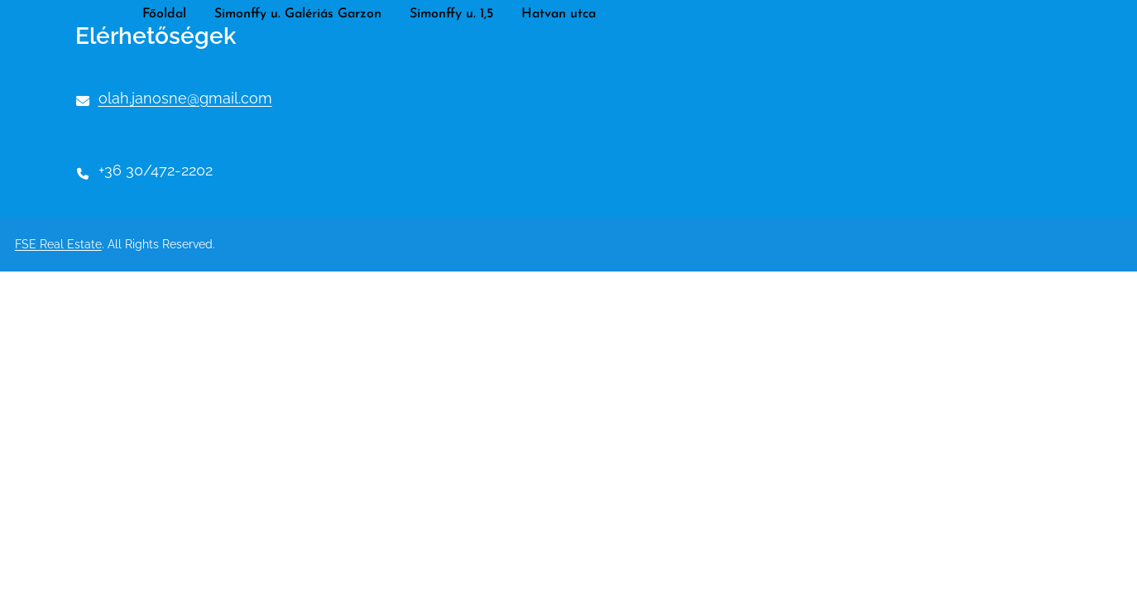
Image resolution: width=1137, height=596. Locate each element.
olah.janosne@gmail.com (185, 98)
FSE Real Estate (58, 244)
